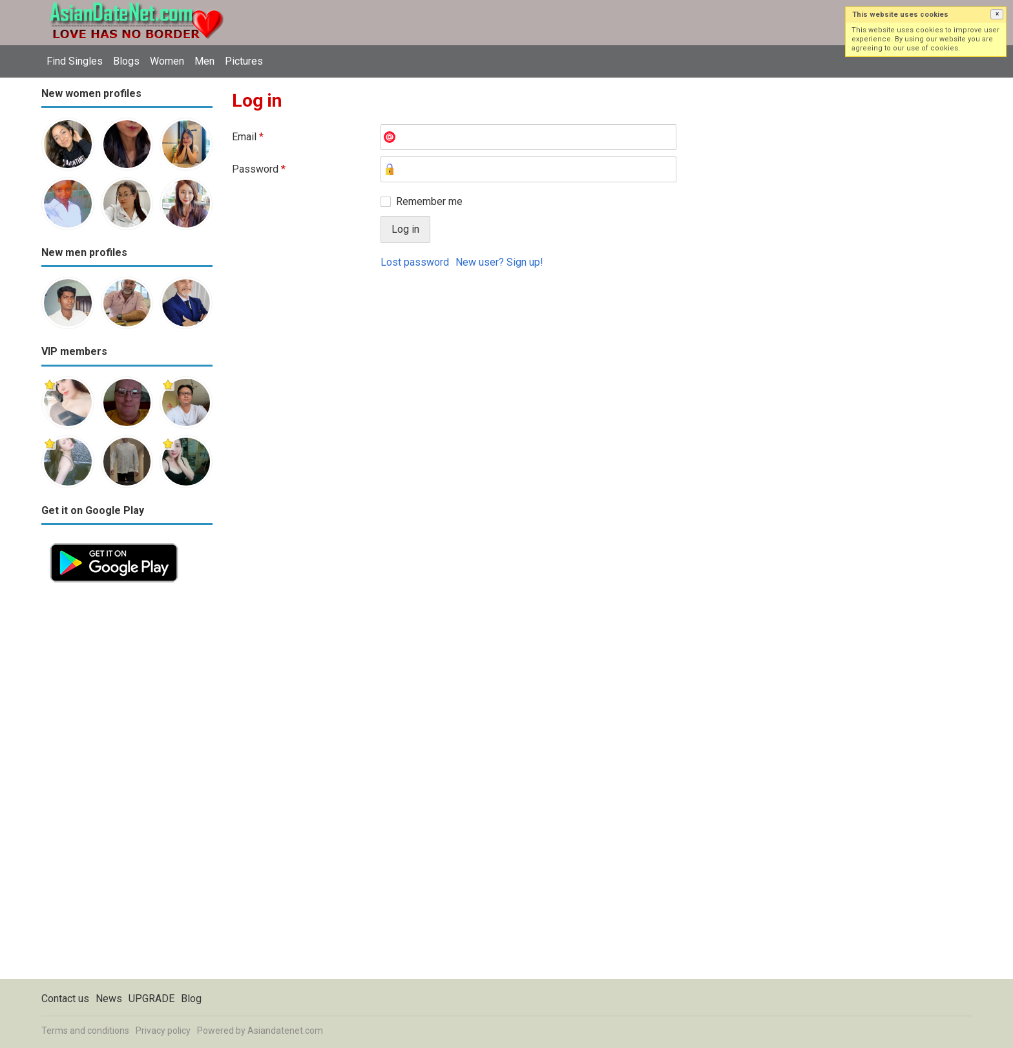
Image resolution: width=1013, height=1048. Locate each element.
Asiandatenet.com (285, 1030)
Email (248, 137)
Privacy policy (163, 1030)
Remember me (429, 201)
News (109, 998)
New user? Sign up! (499, 262)
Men (204, 61)
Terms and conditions (85, 1030)
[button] (996, 14)
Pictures (244, 61)
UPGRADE (151, 998)
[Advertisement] (127, 785)
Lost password (415, 262)
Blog (191, 998)
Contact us (65, 998)
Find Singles (75, 61)
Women (167, 61)
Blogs (126, 61)
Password (259, 169)
